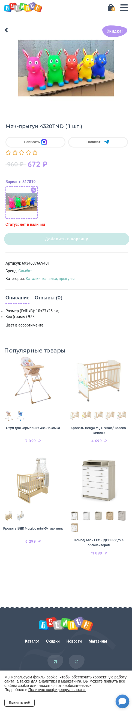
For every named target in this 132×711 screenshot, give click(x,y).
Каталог (32, 641)
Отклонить (56, 702)
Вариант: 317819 (20, 182)
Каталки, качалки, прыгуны (50, 278)
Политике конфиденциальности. (57, 689)
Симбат (25, 271)
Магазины (98, 641)
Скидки (53, 641)
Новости (74, 641)
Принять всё (19, 702)
